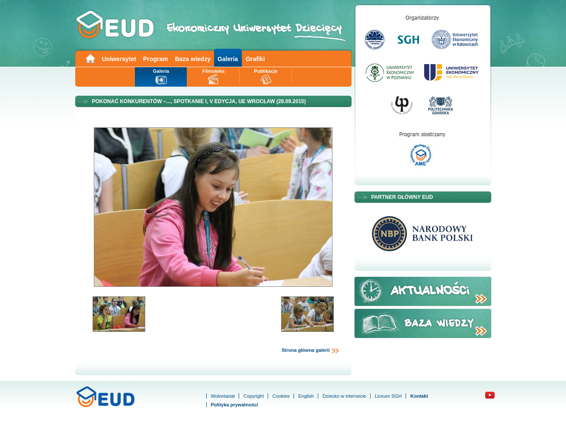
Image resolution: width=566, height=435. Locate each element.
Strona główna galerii (310, 350)
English (306, 396)
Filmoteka (213, 71)
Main (90, 58)
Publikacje (265, 71)
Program (155, 58)
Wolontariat (223, 396)
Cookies (281, 396)
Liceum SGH (388, 396)
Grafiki (255, 58)
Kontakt (419, 396)
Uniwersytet (119, 58)
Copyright (253, 396)
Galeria (227, 58)
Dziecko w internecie (344, 396)
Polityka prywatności (234, 404)
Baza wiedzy (192, 58)
